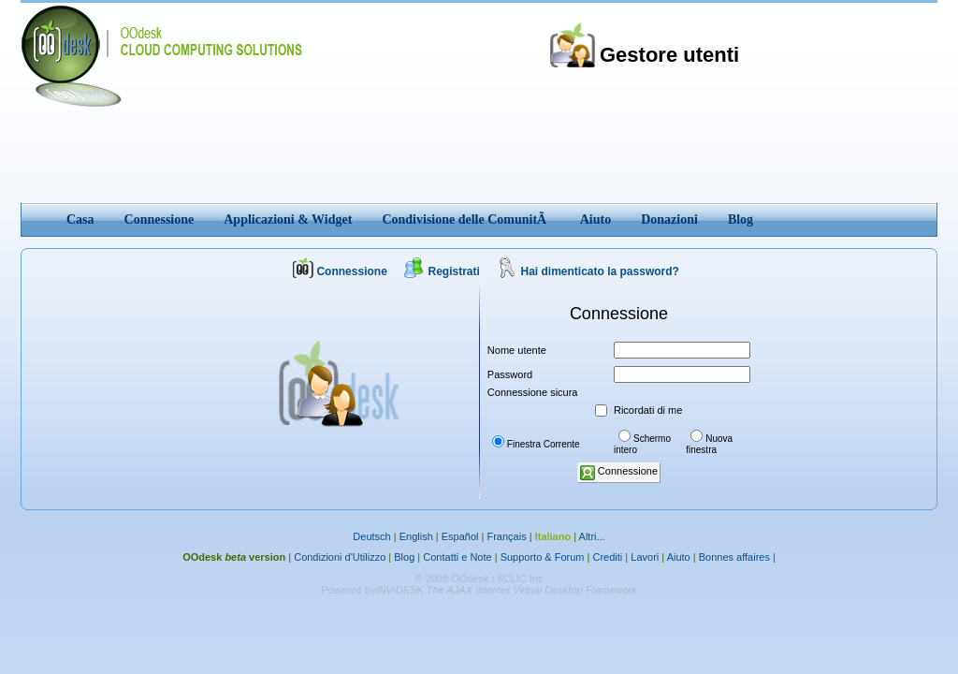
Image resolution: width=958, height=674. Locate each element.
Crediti (608, 557)
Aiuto (678, 557)
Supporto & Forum (543, 557)
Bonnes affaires (734, 557)
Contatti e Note (457, 557)
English (416, 536)
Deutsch (371, 536)
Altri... (592, 536)
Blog (404, 557)
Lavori (645, 557)
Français (506, 536)
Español (460, 536)
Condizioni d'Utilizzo (339, 557)
